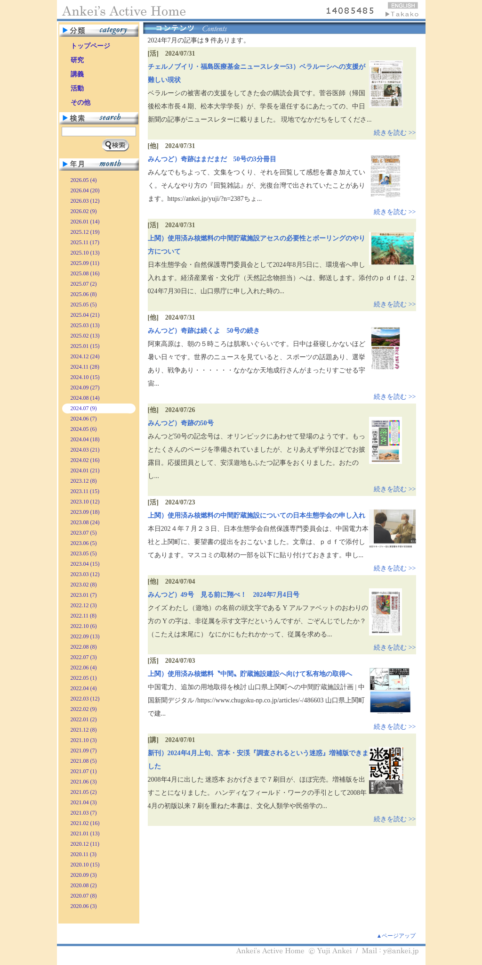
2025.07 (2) (84, 283)
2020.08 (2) (84, 885)
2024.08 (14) (85, 398)
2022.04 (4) (84, 688)
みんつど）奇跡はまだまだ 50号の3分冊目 (212, 159)
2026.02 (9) (84, 211)
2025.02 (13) (85, 335)
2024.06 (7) (84, 418)
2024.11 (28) (85, 366)
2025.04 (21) (85, 315)
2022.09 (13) (85, 636)
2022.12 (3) (84, 605)
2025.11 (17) (85, 242)
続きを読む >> (395, 132)
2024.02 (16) (85, 460)
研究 (77, 60)
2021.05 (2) (84, 792)
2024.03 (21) (85, 449)
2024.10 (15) (85, 377)
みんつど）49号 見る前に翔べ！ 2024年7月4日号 (223, 594)
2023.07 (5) (84, 532)
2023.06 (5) (84, 543)
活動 (77, 88)
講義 (77, 74)
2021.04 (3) (84, 802)
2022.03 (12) (85, 698)
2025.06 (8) (84, 294)
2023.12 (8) (84, 481)
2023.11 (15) (85, 491)
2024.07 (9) (84, 408)
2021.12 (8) (84, 729)
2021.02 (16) (85, 823)
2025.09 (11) (85, 263)
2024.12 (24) (85, 356)
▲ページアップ (396, 935)
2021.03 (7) (84, 812)
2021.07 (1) (84, 771)
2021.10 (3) (84, 740)
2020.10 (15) (85, 864)
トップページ (90, 45)
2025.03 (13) (85, 325)
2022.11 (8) (84, 615)
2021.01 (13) (85, 833)
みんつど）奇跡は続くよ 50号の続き (204, 330)
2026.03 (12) (85, 201)
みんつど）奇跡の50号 (181, 423)
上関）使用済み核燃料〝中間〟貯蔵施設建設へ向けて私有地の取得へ (250, 673)
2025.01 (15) (85, 346)
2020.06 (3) (84, 906)
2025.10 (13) (85, 252)
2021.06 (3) (84, 781)
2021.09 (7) (84, 750)
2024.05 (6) (84, 429)
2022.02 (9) (84, 709)
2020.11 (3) (84, 854)
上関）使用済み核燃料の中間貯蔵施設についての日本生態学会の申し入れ (256, 515)
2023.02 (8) (84, 584)
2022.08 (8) (84, 646)
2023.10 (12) (85, 501)
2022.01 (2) (84, 719)
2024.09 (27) (85, 387)
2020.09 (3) (84, 875)
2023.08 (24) (85, 522)
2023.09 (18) (85, 512)
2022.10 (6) (84, 626)
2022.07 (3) (84, 657)
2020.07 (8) (84, 895)
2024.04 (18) (85, 439)
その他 (80, 102)
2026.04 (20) (85, 190)
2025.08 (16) (85, 273)
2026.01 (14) (85, 221)
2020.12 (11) (85, 844)
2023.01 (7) (84, 595)
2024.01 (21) (85, 470)
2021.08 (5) (84, 761)
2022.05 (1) (84, 678)
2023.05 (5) (84, 553)
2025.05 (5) (84, 304)
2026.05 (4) (84, 180)
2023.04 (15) (85, 564)
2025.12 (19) (85, 232)
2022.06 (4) (84, 667)
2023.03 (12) (85, 574)
